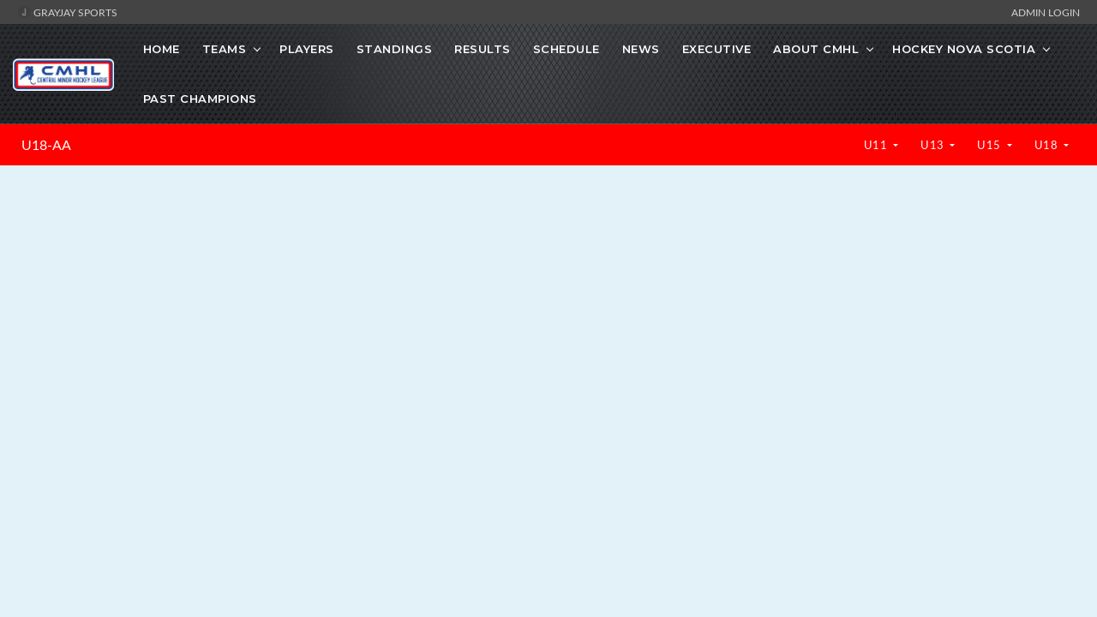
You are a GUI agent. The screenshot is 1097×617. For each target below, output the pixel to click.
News (641, 49)
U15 (990, 145)
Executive (717, 49)
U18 (1047, 145)
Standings (395, 49)
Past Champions (200, 98)
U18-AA (46, 144)
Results (482, 49)
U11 (877, 145)
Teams (224, 49)
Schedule (566, 49)
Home (161, 49)
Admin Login (1045, 12)
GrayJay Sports (67, 12)
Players (306, 49)
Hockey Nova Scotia (963, 49)
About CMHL (816, 49)
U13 (933, 145)
